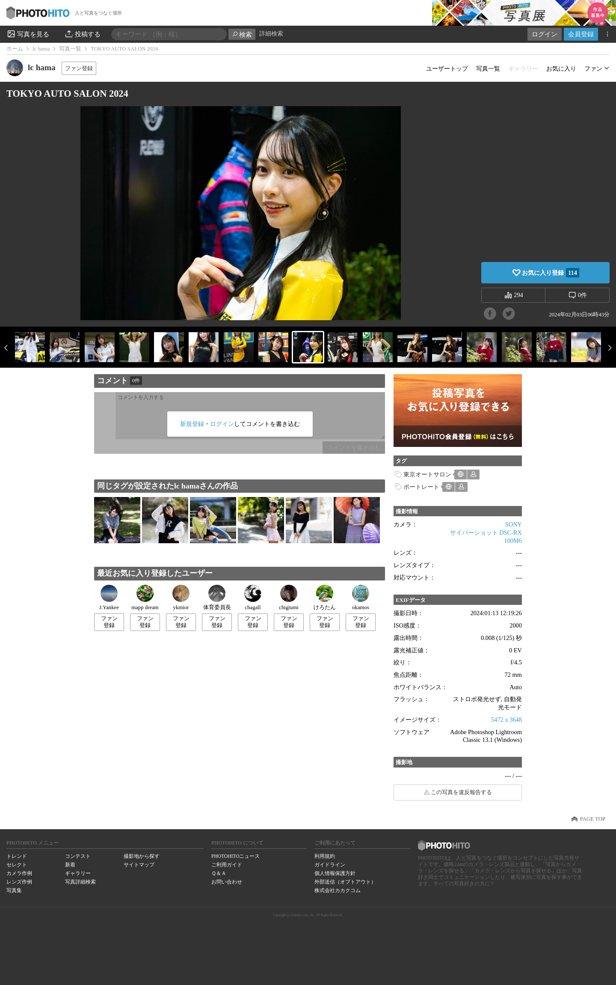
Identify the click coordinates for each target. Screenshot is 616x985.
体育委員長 (217, 597)
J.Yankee (109, 597)
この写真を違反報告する (461, 792)
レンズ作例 (19, 881)
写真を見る (27, 34)
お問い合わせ (226, 881)
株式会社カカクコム (337, 890)
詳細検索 (271, 33)
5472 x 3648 (506, 719)
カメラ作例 (19, 873)
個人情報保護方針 (334, 873)
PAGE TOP (592, 819)
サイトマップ (139, 864)
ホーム (14, 49)
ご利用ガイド (226, 864)
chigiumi (289, 597)
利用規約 (324, 856)
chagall (252, 597)
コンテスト (78, 856)
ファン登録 (79, 68)
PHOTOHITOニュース (235, 856)
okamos (360, 597)
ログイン (544, 34)
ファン (593, 68)
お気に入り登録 (550, 272)
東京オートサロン (427, 474)
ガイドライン (329, 864)
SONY (513, 524)
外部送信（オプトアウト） (345, 881)
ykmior (181, 597)
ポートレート (421, 486)
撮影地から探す (142, 856)
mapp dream (145, 597)
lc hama (41, 49)
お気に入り (561, 68)
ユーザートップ (447, 68)
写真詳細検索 (80, 881)
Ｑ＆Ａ (218, 873)
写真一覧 (70, 49)
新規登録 (192, 423)
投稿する (82, 34)
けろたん (325, 597)
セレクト (16, 864)
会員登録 (581, 34)
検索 (242, 34)
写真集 (14, 890)
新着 (70, 864)
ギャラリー (78, 873)
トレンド (16, 856)
